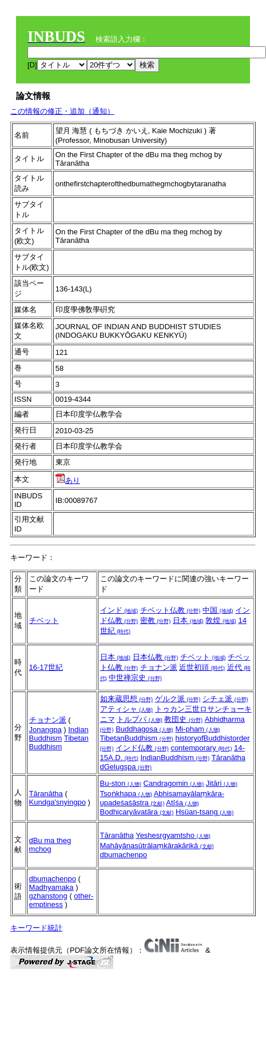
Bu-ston (120, 783)
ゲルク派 (178, 698)
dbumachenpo (123, 854)
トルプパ (139, 719)
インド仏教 (142, 748)
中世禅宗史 (135, 677)
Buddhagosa (144, 729)
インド (119, 610)
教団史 (183, 719)
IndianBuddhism (174, 757)
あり (67, 480)
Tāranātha (228, 757)
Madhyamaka (51, 887)
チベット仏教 (170, 610)
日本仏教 (155, 657)
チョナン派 (158, 667)
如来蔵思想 (126, 698)
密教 (155, 620)
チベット (44, 620)
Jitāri (221, 783)
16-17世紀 (46, 667)
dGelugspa (126, 766)
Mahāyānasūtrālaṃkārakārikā (157, 845)
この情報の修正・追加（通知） (62, 111)
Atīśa (182, 802)
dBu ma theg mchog (50, 844)
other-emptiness (61, 900)
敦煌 (220, 620)
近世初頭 (202, 667)
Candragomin (174, 783)
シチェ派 (225, 698)
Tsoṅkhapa (126, 793)
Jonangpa (45, 729)
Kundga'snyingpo (57, 802)
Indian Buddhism (59, 733)
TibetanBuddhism (136, 738)
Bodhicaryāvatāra (137, 812)
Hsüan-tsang (204, 812)
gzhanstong (48, 896)
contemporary (201, 748)
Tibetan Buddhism (59, 742)
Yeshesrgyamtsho (173, 835)
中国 (218, 610)
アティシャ (126, 709)
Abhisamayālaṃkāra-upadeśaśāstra (162, 798)
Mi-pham (197, 729)
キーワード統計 (36, 928)
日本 (188, 620)
